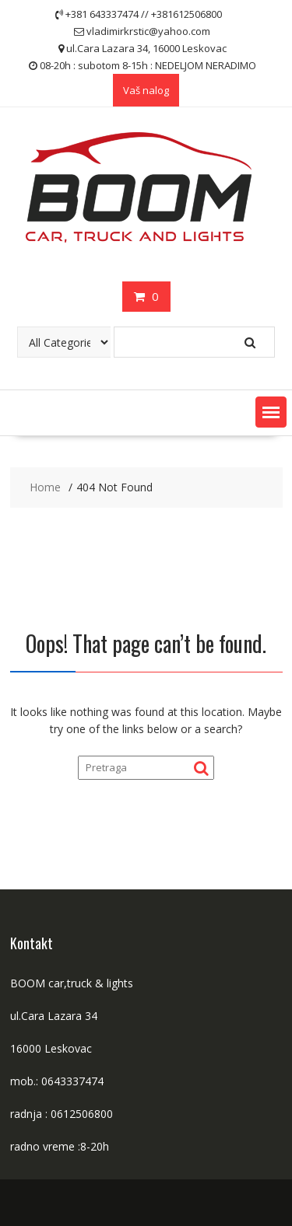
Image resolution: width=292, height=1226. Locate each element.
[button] (271, 412)
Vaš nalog (146, 90)
